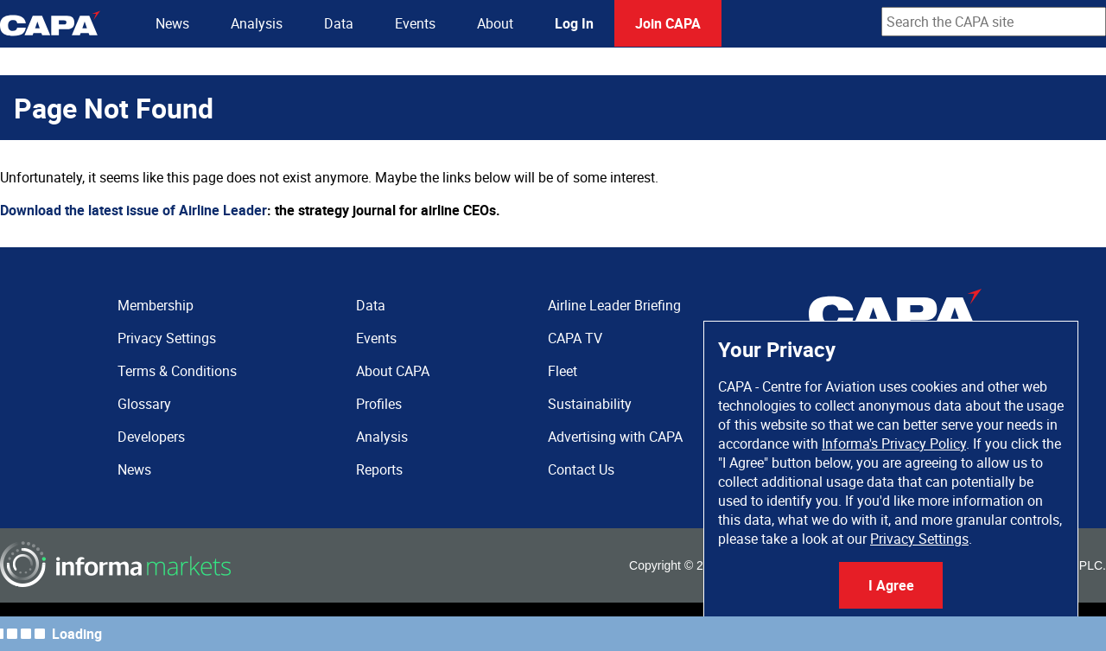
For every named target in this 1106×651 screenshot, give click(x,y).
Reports (379, 469)
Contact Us (581, 469)
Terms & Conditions (177, 370)
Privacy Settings (919, 538)
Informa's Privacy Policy (894, 443)
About (495, 23)
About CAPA (392, 370)
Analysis (257, 23)
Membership (156, 305)
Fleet (562, 370)
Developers (151, 436)
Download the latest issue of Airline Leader (133, 210)
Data (338, 23)
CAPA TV (575, 338)
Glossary (144, 403)
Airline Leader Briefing (614, 305)
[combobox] (993, 21)
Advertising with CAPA (615, 436)
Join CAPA (668, 23)
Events (415, 23)
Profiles (379, 403)
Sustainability (590, 403)
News (172, 23)
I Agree (891, 585)
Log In (574, 23)
